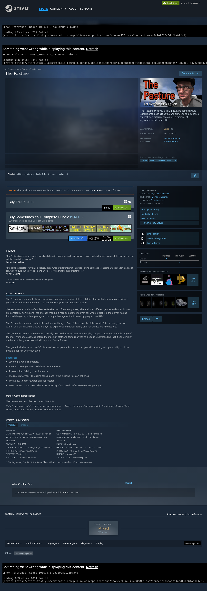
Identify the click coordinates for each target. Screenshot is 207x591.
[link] (100, 242)
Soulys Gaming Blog (15, 266)
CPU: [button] (148, 560)
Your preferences (194, 518)
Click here (95, 194)
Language (52, 549)
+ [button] (175, 164)
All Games (10, 73)
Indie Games (22, 73)
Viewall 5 (193, 240)
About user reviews (175, 518)
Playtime (85, 549)
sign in (184, 3)
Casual (144, 164)
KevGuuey (11, 286)
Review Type (13, 549)
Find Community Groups (152, 311)
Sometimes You (171, 145)
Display (99, 549)
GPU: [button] (159, 560)
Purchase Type (33, 549)
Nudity (169, 164)
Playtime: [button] (80, 560)
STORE (43, 8)
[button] (121, 211)
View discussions (149, 307)
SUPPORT (86, 8)
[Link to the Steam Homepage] (19, 11)
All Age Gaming (13, 277)
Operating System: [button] (131, 560)
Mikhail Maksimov (172, 142)
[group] (103, 560)
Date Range (69, 549)
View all (129, 487)
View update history (150, 298)
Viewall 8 (193, 263)
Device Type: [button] (173, 560)
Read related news (149, 302)
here (64, 496)
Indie (152, 164)
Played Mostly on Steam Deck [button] (103, 560)
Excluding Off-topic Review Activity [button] (55, 560)
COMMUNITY (58, 8)
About (73, 8)
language (194, 3)
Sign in (11, 178)
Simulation (160, 164)
